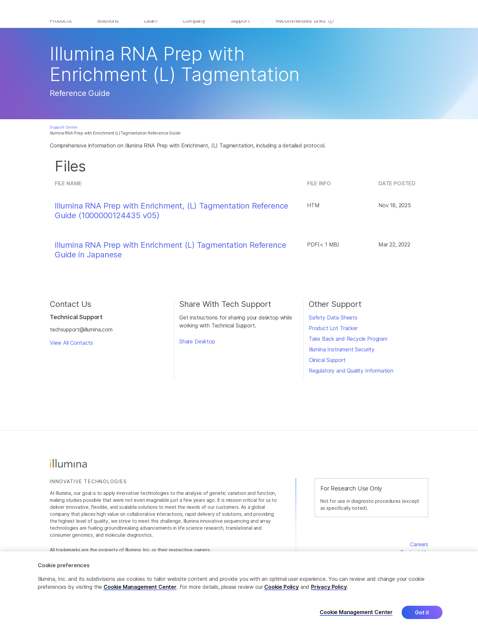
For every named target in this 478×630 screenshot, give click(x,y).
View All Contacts (71, 348)
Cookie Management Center (140, 587)
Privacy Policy (329, 587)
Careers (419, 550)
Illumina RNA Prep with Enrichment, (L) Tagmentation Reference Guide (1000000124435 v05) (171, 216)
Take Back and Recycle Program (348, 344)
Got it (422, 612)
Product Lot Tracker (333, 333)
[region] (239, 590)
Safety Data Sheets (333, 323)
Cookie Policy (281, 587)
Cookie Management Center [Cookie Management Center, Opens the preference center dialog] (356, 612)
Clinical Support (327, 365)
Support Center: (64, 133)
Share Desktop (197, 347)
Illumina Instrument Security (341, 355)
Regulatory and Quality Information (351, 376)
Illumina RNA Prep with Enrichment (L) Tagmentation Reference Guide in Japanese (170, 255)
